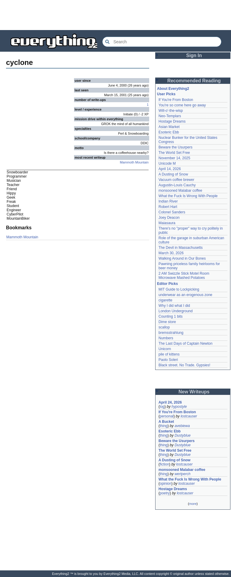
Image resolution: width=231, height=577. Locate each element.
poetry (165, 493)
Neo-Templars (170, 116)
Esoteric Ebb (169, 132)
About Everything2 (173, 89)
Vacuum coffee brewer (176, 180)
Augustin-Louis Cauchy (177, 185)
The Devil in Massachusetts (181, 248)
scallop (164, 327)
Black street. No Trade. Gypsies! (184, 365)
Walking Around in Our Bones (182, 258)
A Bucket (166, 422)
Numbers (166, 338)
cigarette (165, 300)
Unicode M (167, 163)
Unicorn (165, 349)
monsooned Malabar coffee (180, 190)
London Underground (175, 311)
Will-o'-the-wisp (171, 110)
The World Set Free (174, 153)
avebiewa (182, 426)
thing (164, 426)
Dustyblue (182, 435)
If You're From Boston (176, 100)
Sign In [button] (194, 55)
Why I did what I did (174, 306)
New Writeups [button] (194, 391)
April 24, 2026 (170, 402)
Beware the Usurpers (175, 147)
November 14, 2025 (174, 158)
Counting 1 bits (171, 316)
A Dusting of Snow (173, 174)
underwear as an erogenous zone (185, 295)
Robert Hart (168, 207)
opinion (165, 483)
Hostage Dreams (172, 121)
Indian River (168, 201)
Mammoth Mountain (134, 162)
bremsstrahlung (171, 333)
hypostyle (179, 407)
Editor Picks (167, 284)
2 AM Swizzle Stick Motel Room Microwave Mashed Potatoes (184, 275)
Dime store (167, 322)
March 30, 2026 (171, 253)
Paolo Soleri (168, 360)
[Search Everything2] (161, 42)
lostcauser (188, 416)
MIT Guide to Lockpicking (179, 289)
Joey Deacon (169, 217)
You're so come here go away (182, 105)
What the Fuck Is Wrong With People (188, 196)
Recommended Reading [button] (194, 80)
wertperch (182, 474)
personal (167, 416)
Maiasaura (167, 223)
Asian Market (169, 127)
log (162, 407)
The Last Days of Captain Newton (185, 343)
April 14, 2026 (170, 169)
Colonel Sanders (172, 212)
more (192, 503)
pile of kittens (169, 354)
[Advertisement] (115, 15)
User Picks (166, 94)
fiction (164, 464)
